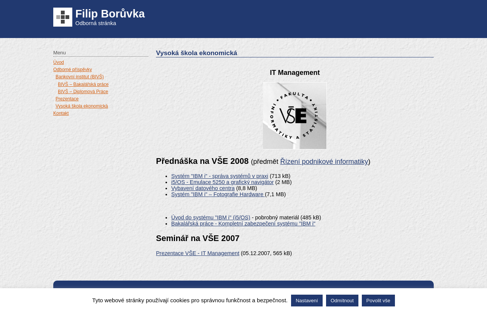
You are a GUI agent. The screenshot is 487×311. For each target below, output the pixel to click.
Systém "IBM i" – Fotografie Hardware (218, 194)
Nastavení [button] (307, 300)
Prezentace (67, 99)
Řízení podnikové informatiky (324, 161)
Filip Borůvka (110, 14)
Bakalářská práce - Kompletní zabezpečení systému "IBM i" (243, 224)
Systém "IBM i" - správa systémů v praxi (219, 176)
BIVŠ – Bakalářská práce (83, 84)
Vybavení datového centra (203, 188)
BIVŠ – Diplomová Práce (83, 91)
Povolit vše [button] (378, 300)
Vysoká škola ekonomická (82, 106)
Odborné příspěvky (72, 69)
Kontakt (61, 113)
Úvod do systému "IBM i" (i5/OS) (210, 217)
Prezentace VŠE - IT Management (197, 253)
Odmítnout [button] (342, 300)
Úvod (58, 62)
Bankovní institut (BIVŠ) (80, 76)
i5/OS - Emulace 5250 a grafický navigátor (222, 182)
